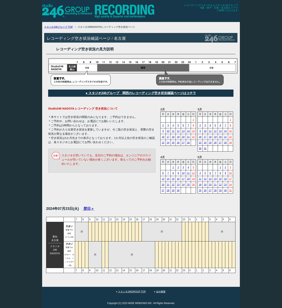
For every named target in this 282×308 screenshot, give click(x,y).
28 (188, 142)
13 (183, 131)
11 (173, 131)
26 (178, 142)
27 (183, 142)
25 (173, 142)
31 (205, 148)
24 (168, 142)
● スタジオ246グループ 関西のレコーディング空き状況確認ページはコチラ (141, 93)
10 (168, 131)
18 (173, 137)
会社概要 (161, 291)
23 (163, 142)
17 (168, 137)
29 (230, 142)
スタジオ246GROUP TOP (132, 291)
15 (193, 131)
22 (193, 137)
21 (188, 137)
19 (178, 137)
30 (200, 148)
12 (178, 131)
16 (163, 137)
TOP (58, 27)
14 (188, 131)
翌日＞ (88, 209)
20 (183, 137)
